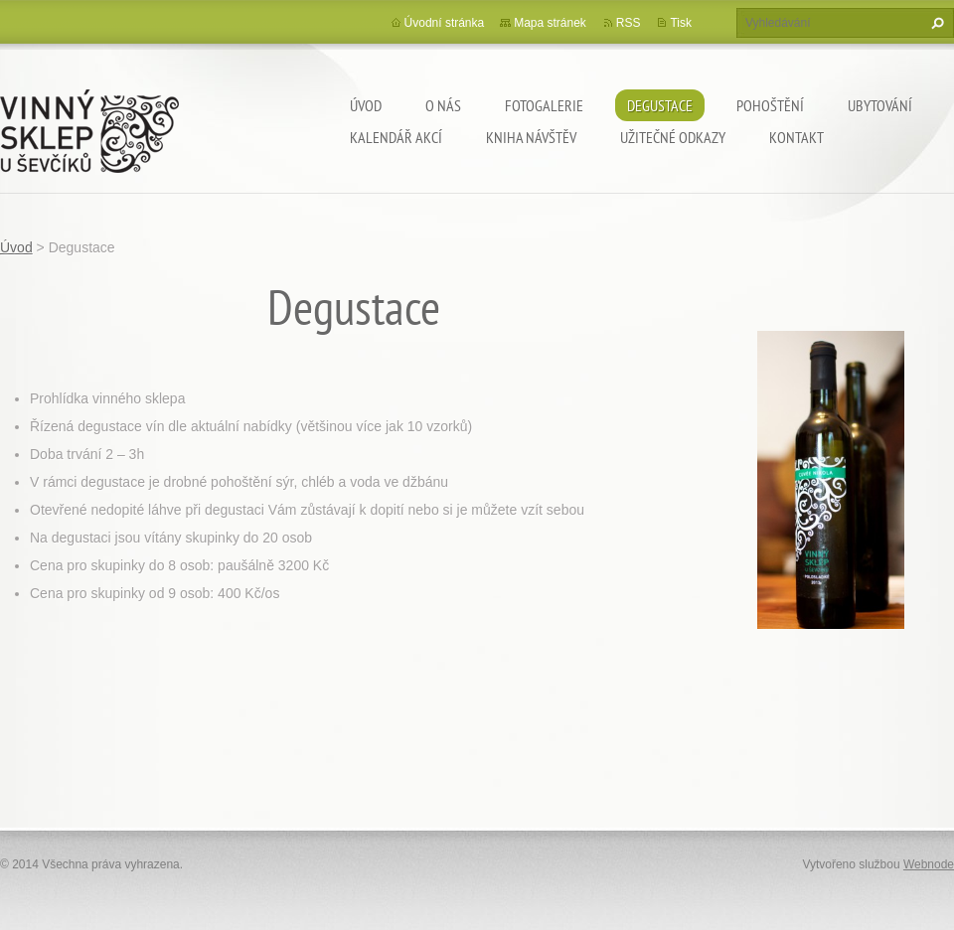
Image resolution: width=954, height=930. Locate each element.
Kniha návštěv (531, 137)
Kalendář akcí (396, 137)
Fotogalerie (544, 105)
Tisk (681, 23)
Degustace (660, 105)
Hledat (935, 23)
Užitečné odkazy (672, 137)
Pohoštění (770, 105)
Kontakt (796, 137)
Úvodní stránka (444, 23)
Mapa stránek (550, 23)
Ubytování (880, 105)
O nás (443, 105)
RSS (628, 23)
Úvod (366, 105)
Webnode (928, 864)
